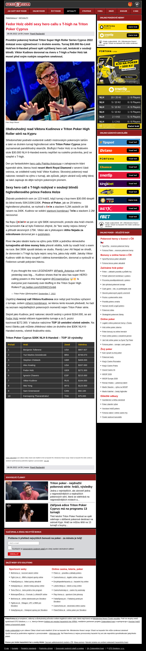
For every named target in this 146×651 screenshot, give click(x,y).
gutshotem (44, 234)
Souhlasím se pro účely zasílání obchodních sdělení (43, 549)
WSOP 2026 (107, 374)
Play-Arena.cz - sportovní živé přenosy (68, 594)
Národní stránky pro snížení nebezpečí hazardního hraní (106, 642)
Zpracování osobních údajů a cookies (70, 648)
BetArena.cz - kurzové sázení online (24, 573)
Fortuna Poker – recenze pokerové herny (117, 250)
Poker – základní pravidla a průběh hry (116, 272)
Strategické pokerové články (113, 315)
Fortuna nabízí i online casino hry (114, 413)
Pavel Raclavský (37, 34)
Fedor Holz (12, 318)
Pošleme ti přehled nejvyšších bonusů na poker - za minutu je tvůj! (45, 538)
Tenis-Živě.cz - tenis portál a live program (26, 590)
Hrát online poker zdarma (111, 327)
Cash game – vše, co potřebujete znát (116, 289)
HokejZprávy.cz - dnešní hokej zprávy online (27, 586)
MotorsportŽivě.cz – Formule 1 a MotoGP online (29, 594)
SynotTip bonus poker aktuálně (114, 259)
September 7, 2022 (47, 294)
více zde (46, 461)
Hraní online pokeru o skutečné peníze (116, 336)
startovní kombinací (58, 210)
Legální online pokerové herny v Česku (117, 323)
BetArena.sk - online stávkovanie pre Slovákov (28, 599)
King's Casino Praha (110, 366)
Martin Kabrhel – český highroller (114, 391)
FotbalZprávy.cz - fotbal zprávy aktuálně (26, 582)
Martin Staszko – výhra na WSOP (115, 387)
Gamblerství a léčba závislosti (113, 400)
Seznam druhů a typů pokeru (113, 306)
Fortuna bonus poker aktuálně (113, 263)
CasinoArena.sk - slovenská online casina (69, 606)
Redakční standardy (28, 648)
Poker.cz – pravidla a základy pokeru (67, 573)
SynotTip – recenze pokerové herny (115, 246)
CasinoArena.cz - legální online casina (68, 577)
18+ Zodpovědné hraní (95, 648)
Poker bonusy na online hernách (114, 332)
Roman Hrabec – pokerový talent (114, 383)
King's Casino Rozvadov (111, 361)
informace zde (54, 633)
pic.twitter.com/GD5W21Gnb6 (39, 287)
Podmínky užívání (46, 648)
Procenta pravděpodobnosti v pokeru (116, 280)
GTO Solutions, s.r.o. (116, 648)
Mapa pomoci (79, 642)
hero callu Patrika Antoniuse (46, 163)
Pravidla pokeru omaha (111, 302)
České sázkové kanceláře (112, 417)
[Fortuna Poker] (118, 83)
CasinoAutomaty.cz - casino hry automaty (69, 590)
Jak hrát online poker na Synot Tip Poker (117, 340)
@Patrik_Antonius (64, 270)
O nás (6, 648)
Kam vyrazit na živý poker (112, 353)
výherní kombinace (36, 303)
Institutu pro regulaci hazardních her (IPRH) (60, 622)
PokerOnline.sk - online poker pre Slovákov (70, 610)
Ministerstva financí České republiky (106, 619)
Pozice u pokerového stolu (112, 297)
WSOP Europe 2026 (110, 379)
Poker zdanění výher (110, 404)
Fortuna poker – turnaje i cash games (116, 344)
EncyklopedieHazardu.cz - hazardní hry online (71, 582)
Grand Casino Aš (108, 370)
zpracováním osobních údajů (34, 549)
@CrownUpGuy (60, 279)
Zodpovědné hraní (108, 622)
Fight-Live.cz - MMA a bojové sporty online (27, 577)
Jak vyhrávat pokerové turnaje (113, 285)
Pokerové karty (108, 357)
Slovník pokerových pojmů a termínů (116, 293)
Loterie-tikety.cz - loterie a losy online (68, 586)
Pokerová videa (108, 310)
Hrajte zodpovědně (11, 458)
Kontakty (15, 648)
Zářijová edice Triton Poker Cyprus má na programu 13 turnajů (68, 509)
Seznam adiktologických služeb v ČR (59, 642)
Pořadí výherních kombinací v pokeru (116, 276)
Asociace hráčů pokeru (111, 409)
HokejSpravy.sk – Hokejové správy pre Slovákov (29, 610)
